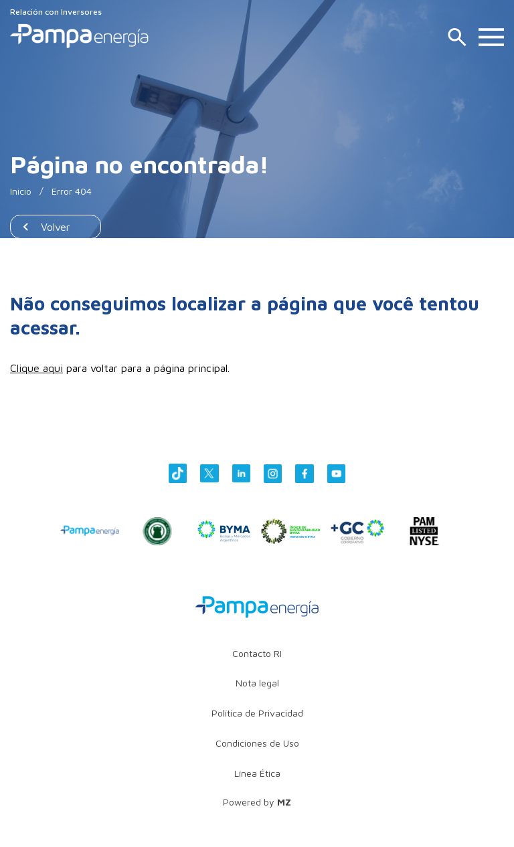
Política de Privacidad (257, 713)
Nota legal (257, 682)
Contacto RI (257, 653)
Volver (55, 227)
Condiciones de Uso (257, 743)
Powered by (257, 802)
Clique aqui (36, 368)
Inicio (20, 191)
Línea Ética (257, 773)
